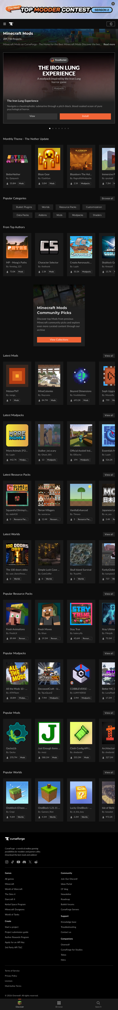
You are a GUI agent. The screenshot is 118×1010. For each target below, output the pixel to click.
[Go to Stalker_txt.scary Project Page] (49, 442)
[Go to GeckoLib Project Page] (17, 740)
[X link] (30, 862)
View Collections (59, 340)
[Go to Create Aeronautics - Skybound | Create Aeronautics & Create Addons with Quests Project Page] (81, 254)
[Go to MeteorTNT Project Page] (17, 383)
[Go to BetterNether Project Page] (17, 166)
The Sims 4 (10, 894)
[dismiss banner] (113, 4)
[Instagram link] (7, 862)
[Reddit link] (36, 862)
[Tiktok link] (12, 862)
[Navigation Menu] (4, 23)
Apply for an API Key (14, 942)
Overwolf (65, 945)
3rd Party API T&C (13, 947)
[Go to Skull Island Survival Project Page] (81, 561)
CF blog (64, 889)
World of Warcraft (13, 889)
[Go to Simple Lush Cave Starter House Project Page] (49, 561)
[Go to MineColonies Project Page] (49, 383)
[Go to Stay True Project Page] (81, 621)
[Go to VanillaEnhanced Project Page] (81, 502)
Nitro (63, 960)
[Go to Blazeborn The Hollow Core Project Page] (81, 166)
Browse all (107, 198)
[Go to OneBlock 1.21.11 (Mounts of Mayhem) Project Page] (49, 800)
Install (85, 116)
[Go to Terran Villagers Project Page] (49, 502)
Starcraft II (10, 899)
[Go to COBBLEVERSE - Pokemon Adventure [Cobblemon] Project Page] (81, 680)
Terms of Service (12, 971)
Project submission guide (16, 932)
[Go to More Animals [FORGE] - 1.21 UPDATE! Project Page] (17, 442)
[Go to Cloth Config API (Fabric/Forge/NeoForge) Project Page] (81, 740)
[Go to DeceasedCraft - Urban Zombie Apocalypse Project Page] (49, 680)
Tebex (63, 955)
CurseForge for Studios (72, 950)
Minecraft (9, 884)
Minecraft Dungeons (14, 910)
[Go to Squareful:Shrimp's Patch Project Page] (17, 502)
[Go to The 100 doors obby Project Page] (17, 561)
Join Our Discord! (69, 879)
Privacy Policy (11, 976)
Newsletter (66, 894)
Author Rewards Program (17, 937)
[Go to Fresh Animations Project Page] (17, 621)
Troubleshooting (68, 927)
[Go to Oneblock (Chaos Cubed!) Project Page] (17, 800)
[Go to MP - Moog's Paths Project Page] (17, 254)
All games (9, 879)
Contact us (66, 932)
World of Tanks (12, 915)
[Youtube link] (18, 862)
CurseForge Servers (70, 910)
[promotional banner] (59, 9)
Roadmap (65, 899)
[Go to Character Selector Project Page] (49, 254)
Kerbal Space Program (15, 904)
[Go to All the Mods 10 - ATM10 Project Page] (17, 680)
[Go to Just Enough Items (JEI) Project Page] (49, 740)
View (32, 116)
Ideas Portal (66, 884)
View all (109, 355)
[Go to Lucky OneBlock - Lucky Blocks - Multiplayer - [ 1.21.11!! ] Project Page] (81, 800)
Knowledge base (68, 922)
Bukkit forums (67, 904)
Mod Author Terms (13, 986)
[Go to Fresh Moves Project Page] (49, 621)
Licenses (8, 981)
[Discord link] (24, 862)
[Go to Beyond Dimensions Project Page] (81, 383)
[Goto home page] (11, 23)
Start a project (11, 927)
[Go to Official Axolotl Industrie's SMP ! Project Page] (81, 442)
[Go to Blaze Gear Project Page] (49, 166)
